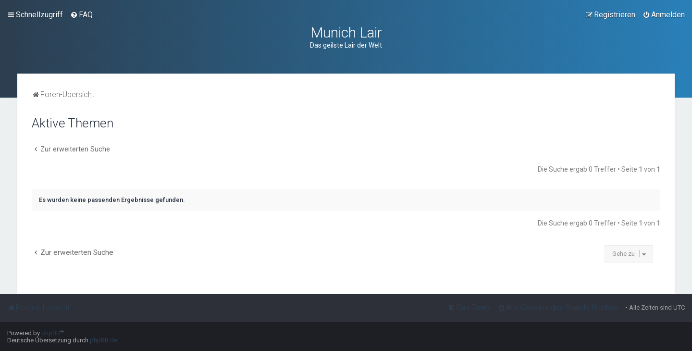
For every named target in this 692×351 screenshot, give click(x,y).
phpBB (50, 333)
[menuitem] (81, 15)
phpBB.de (103, 340)
